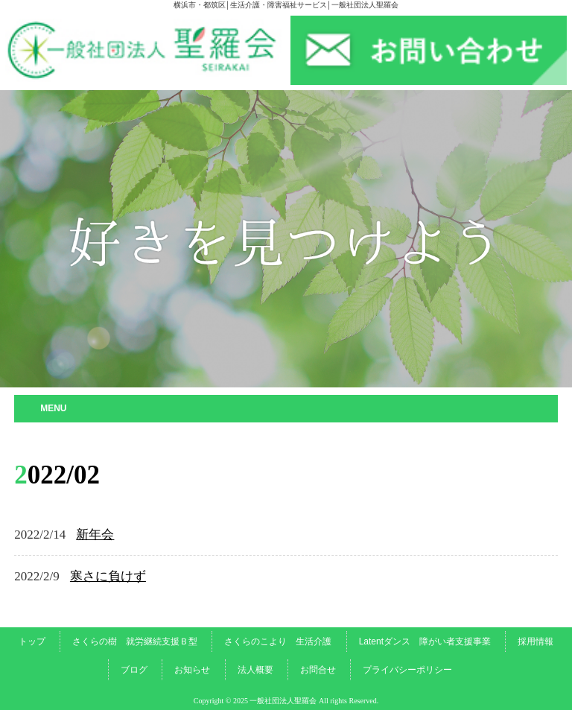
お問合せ (318, 670)
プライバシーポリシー (407, 670)
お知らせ (192, 670)
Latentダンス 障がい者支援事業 (425, 641)
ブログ (134, 670)
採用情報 (535, 641)
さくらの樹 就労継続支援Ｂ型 (134, 641)
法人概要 (255, 670)
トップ (32, 641)
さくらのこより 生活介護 (277, 641)
